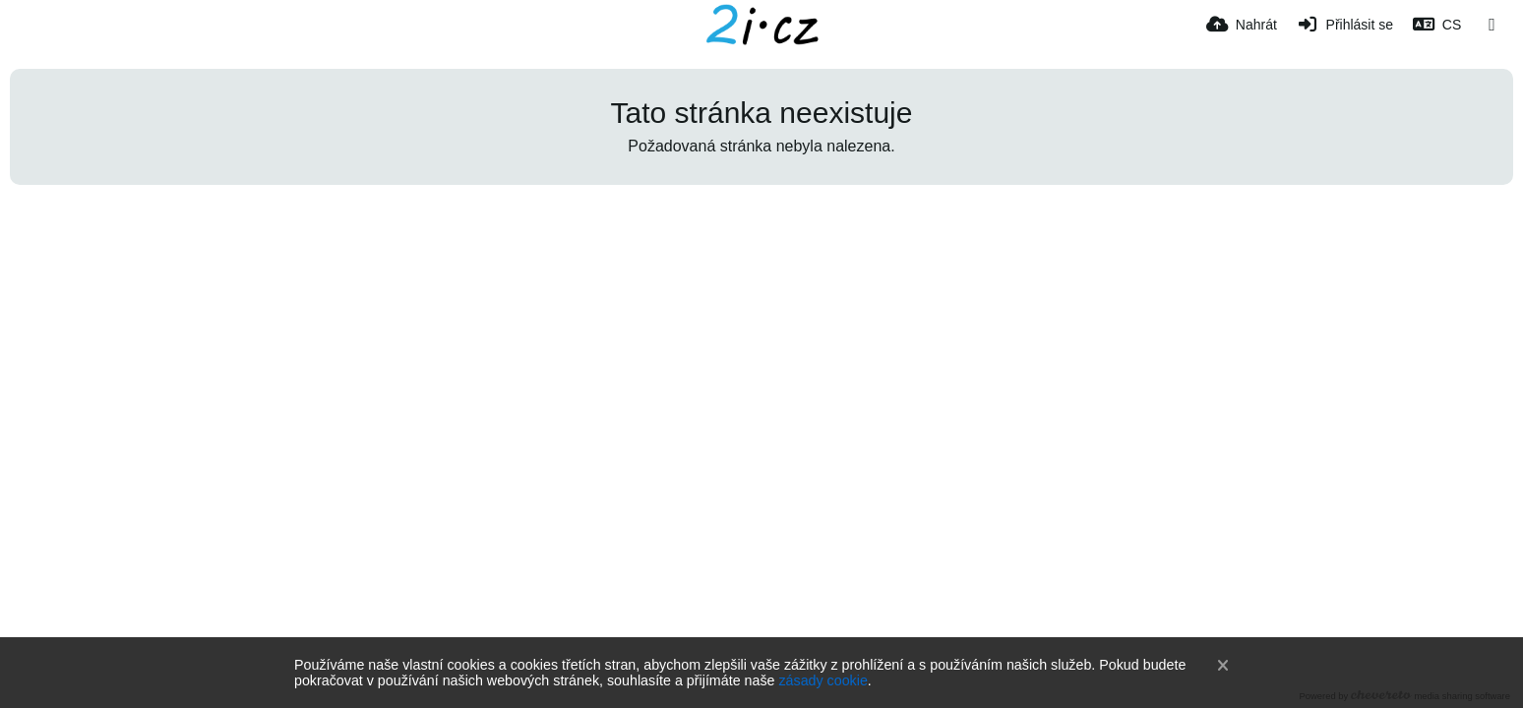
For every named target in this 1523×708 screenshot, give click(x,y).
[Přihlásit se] (1345, 24)
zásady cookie (822, 680)
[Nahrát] (1241, 24)
